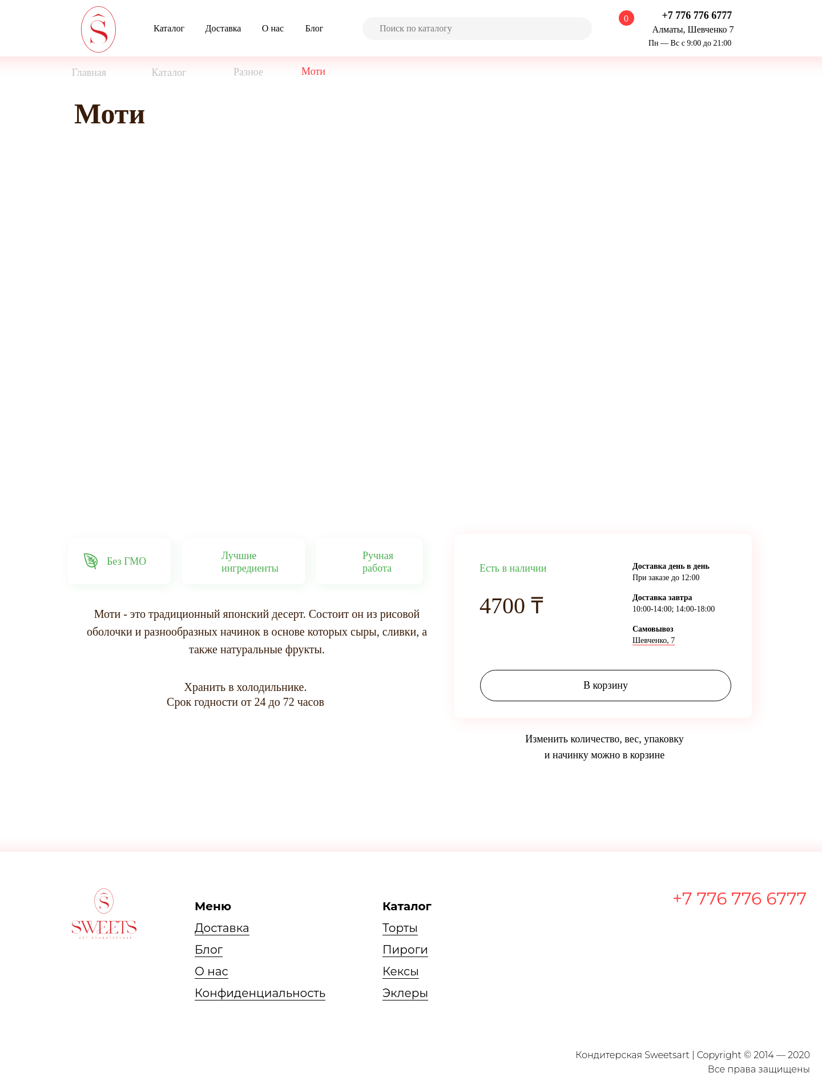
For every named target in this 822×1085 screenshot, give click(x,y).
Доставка (222, 928)
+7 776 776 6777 (739, 898)
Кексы (400, 971)
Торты (400, 928)
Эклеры (405, 993)
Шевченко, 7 (653, 640)
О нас (211, 971)
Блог (209, 950)
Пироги (405, 950)
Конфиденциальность (260, 993)
